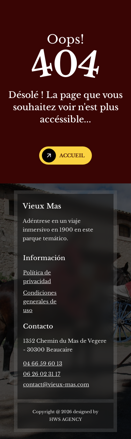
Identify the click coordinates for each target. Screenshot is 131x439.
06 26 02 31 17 (41, 374)
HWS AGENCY (65, 419)
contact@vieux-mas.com (56, 384)
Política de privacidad (37, 277)
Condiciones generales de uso (40, 301)
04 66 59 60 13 (42, 363)
